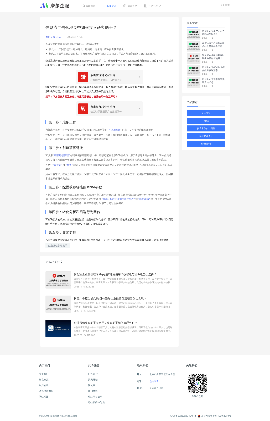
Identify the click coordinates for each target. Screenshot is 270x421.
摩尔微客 (93, 391)
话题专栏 (130, 6)
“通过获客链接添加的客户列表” (118, 199)
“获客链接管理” (61, 155)
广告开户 (93, 374)
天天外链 (206, 113)
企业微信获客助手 (57, 245)
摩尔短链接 (206, 144)
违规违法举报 (46, 391)
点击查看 (154, 381)
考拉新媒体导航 (96, 402)
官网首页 (88, 6)
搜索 (225, 4)
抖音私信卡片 (206, 136)
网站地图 (44, 396)
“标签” (69, 165)
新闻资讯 (109, 6)
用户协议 (44, 385)
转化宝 (206, 120)
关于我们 (44, 374)
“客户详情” (144, 199)
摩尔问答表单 (95, 396)
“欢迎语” (58, 165)
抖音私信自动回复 (206, 128)
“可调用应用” (115, 129)
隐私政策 (44, 379)
